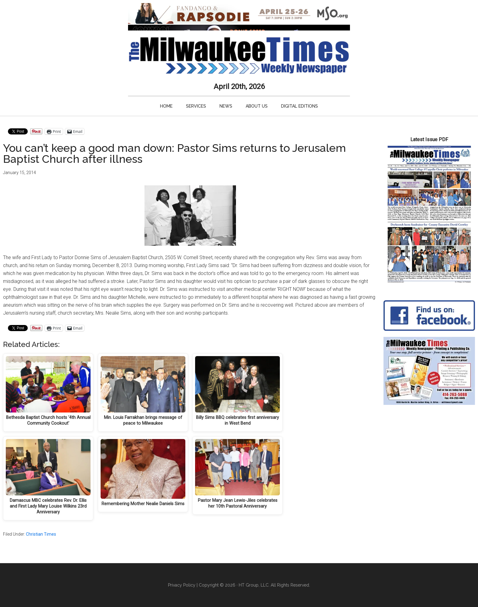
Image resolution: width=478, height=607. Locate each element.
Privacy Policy (181, 585)
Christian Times (41, 534)
